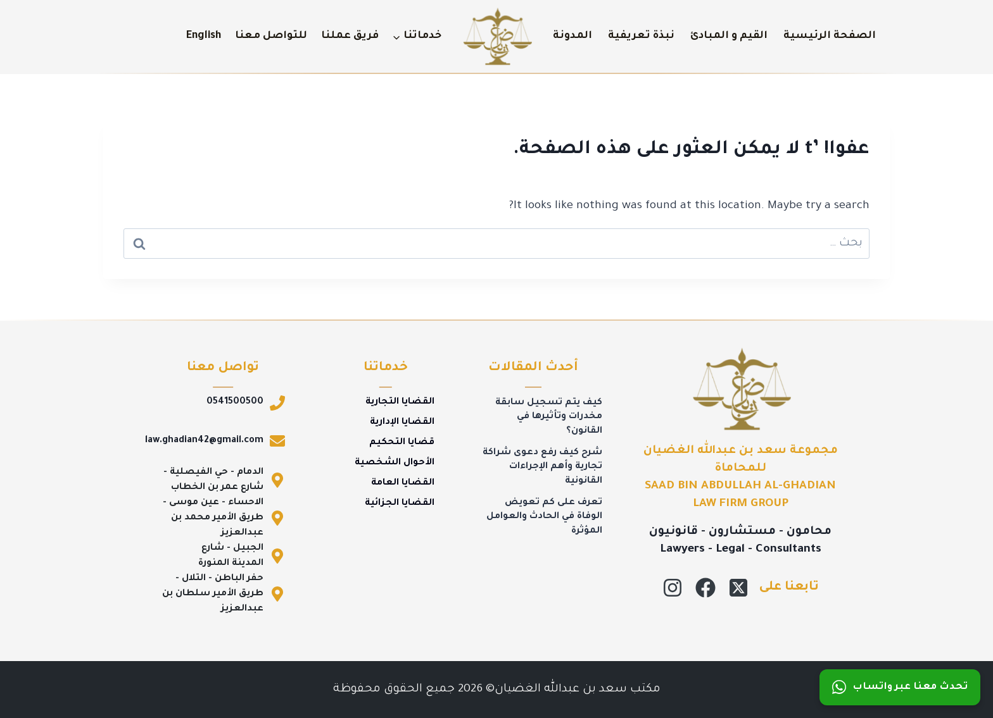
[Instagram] (672, 588)
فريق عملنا (350, 36)
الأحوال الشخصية (394, 463)
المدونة (572, 36)
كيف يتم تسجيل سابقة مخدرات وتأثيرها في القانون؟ (548, 417)
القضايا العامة (402, 483)
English (203, 36)
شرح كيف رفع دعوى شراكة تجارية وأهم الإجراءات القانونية (542, 467)
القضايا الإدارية (402, 423)
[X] (738, 588)
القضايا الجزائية (399, 503)
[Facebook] (705, 588)
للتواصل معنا (271, 36)
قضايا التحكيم (401, 443)
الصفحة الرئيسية (829, 36)
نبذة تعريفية (641, 36)
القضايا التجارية (399, 402)
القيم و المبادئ (729, 36)
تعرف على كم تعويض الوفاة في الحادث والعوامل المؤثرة (544, 517)
